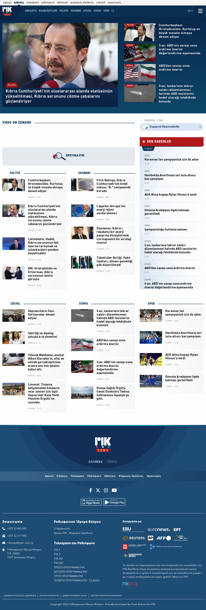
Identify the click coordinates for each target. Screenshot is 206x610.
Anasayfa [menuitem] (31, 10)
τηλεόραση (32, 2)
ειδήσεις (19, 2)
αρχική (7, 2)
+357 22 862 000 (17, 528)
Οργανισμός (154, 476)
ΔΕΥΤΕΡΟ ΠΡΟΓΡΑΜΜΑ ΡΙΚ (70, 572)
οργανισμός (114, 2)
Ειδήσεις (62, 476)
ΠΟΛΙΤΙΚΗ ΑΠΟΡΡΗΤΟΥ (49, 596)
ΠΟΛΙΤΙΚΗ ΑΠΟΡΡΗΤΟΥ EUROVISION (106, 596)
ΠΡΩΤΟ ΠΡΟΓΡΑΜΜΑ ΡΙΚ (69, 567)
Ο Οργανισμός (62, 528)
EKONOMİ (84, 173)
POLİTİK (12, 85)
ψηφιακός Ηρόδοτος (82, 2)
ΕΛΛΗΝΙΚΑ (96, 462)
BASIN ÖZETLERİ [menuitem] (48, 10)
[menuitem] (113, 11)
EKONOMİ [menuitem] (76, 10)
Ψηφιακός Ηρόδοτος (131, 476)
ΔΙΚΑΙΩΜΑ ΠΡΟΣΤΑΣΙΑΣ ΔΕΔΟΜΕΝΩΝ (20, 596)
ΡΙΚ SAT (58, 563)
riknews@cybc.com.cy (20, 543)
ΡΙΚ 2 (57, 554)
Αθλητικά (109, 476)
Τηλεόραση (77, 476)
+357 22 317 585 (17, 536)
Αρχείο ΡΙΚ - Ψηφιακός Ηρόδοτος (73, 533)
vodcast (100, 2)
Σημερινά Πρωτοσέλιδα (171, 127)
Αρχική (49, 476)
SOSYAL (15, 303)
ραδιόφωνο (48, 2)
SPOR (147, 156)
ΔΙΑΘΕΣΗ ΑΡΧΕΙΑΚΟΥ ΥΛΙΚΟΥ (75, 596)
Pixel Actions (139, 604)
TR (191, 11)
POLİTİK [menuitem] (63, 10)
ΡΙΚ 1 (57, 550)
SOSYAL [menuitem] (87, 10)
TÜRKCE (112, 462)
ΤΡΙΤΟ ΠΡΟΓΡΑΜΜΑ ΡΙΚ (68, 576)
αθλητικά (62, 2)
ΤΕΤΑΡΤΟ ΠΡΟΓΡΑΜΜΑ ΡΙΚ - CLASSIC (77, 580)
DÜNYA (130, 45)
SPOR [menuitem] (106, 10)
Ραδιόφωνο (94, 476)
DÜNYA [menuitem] (97, 10)
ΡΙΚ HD (58, 559)
